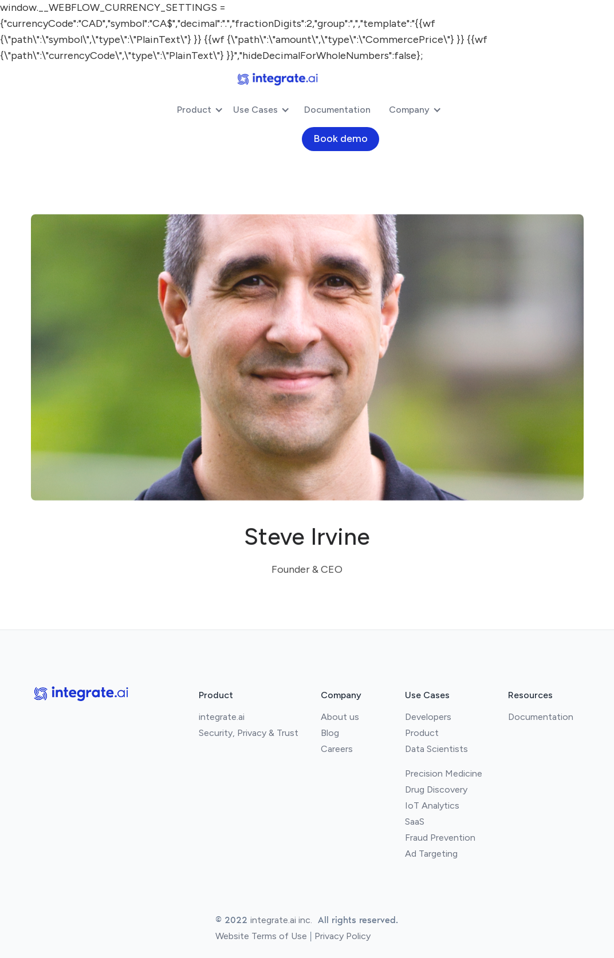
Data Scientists (436, 748)
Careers (337, 748)
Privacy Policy (342, 936)
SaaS (414, 821)
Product (422, 732)
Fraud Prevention (440, 837)
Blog (330, 732)
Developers (428, 716)
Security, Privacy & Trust (248, 732)
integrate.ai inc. (281, 920)
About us (340, 716)
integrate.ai (222, 716)
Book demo (340, 138)
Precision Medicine (443, 773)
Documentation (337, 109)
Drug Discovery (436, 789)
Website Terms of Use (261, 936)
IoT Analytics (432, 805)
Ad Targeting (431, 853)
